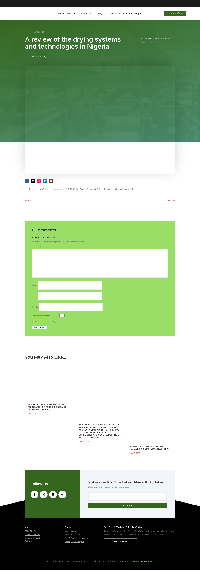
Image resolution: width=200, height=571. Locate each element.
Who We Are (31, 531)
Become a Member (121, 542)
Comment (36, 247)
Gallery (97, 13)
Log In (137, 13)
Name (35, 286)
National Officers (32, 535)
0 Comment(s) (39, 57)
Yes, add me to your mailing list (45, 322)
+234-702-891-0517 (73, 535)
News (69, 13)
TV (105, 13)
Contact (126, 13)
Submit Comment (39, 328)
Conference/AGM (173, 13)
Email (35, 297)
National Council (32, 538)
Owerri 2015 (39, 32)
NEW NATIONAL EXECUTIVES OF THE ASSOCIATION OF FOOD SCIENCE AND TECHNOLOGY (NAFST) (47, 407)
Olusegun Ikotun (160, 39)
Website (35, 307)
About (113, 13)
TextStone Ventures (143, 562)
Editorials (83, 13)
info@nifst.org (70, 532)
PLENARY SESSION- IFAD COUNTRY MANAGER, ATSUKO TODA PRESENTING (149, 448)
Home (60, 13)
